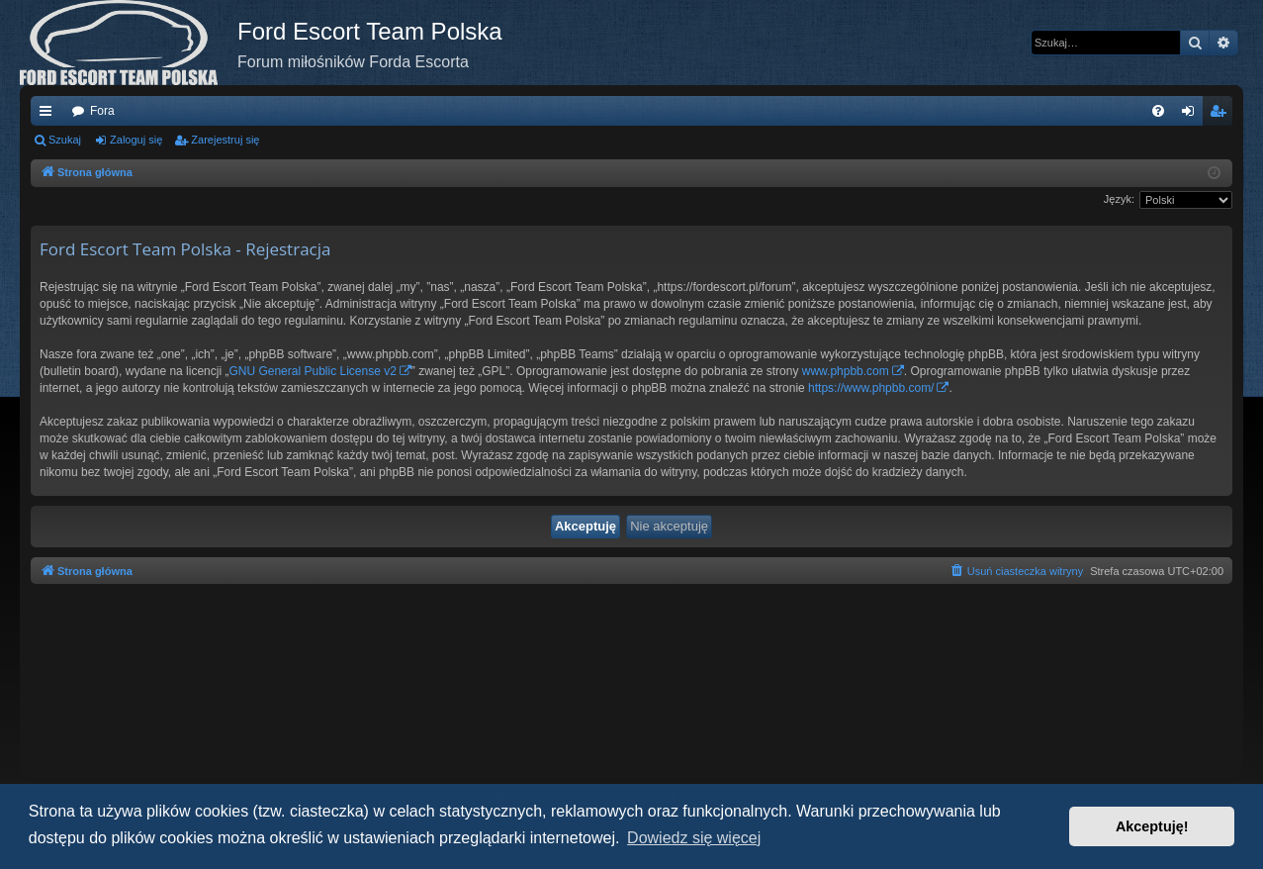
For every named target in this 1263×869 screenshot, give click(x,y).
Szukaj (64, 139)
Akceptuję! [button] (1152, 826)
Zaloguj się (136, 139)
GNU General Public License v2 (312, 371)
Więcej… (49, 115)
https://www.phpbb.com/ (871, 388)
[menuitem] (1158, 111)
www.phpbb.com (845, 371)
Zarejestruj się (225, 139)
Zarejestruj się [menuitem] (1221, 115)
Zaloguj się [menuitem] (1192, 115)
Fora (102, 111)
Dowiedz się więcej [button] (694, 837)
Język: (1119, 199)
